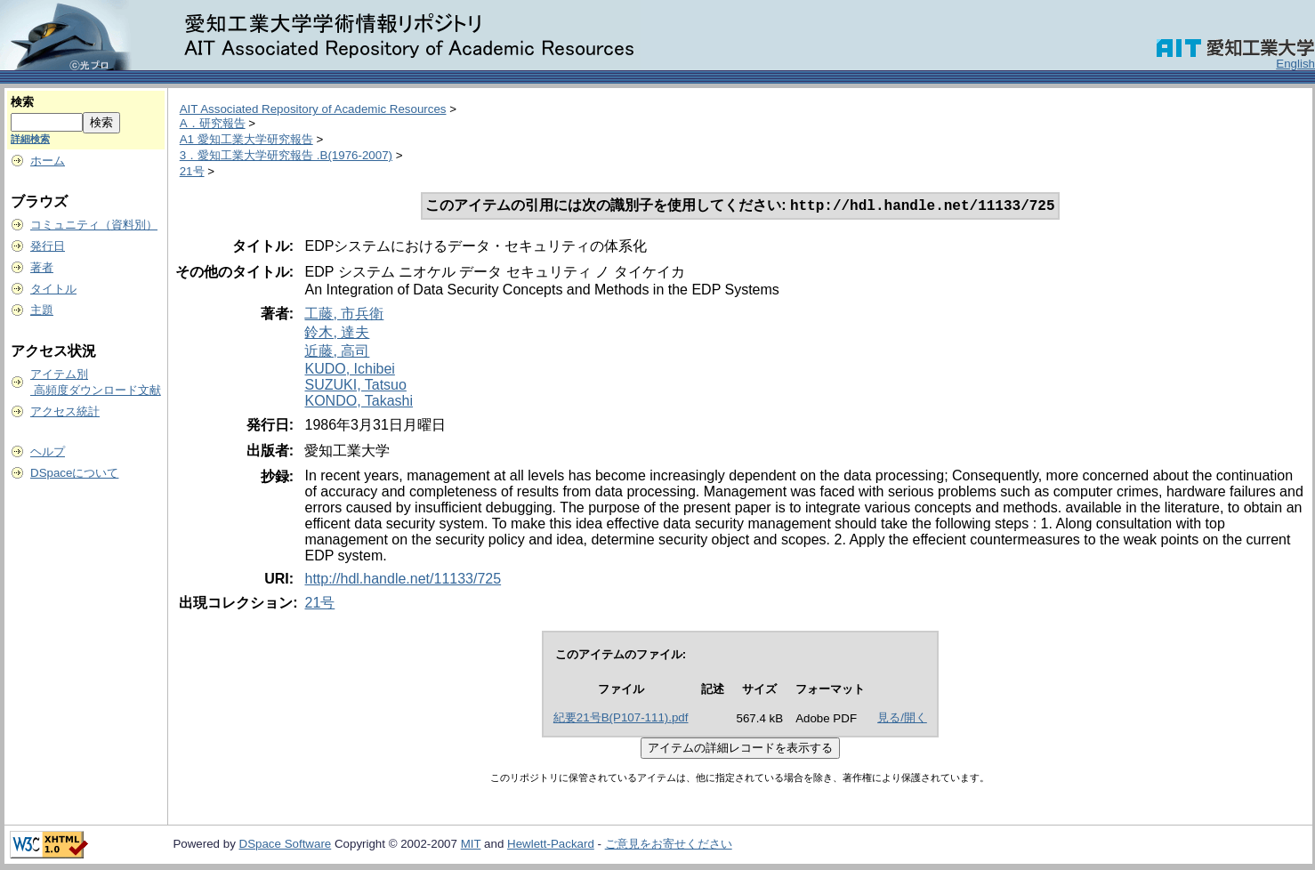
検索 (22, 102)
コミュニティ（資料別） (93, 224)
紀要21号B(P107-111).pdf (621, 719)
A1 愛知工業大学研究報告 (246, 139)
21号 (192, 171)
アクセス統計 (65, 411)
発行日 (47, 246)
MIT (471, 845)
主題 (41, 310)
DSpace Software (285, 845)
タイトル (53, 288)
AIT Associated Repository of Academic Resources (313, 109)
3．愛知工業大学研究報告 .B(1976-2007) (286, 155)
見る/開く (902, 719)
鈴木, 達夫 (336, 334)
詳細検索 (30, 138)
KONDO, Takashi (358, 402)
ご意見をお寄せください (668, 845)
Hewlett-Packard (550, 845)
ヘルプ (47, 451)
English (1295, 63)
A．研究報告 (213, 123)
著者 (41, 267)
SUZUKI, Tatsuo (355, 386)
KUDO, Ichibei (349, 370)
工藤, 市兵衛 (343, 315)
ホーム (47, 160)
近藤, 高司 (336, 352)
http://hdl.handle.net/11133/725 (402, 580)
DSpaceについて (74, 472)
